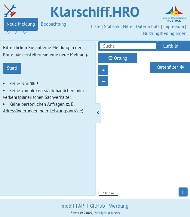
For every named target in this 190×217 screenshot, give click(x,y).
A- (8, 32)
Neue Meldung (21, 24)
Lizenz (114, 212)
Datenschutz (148, 26)
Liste (95, 26)
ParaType (100, 212)
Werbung (118, 206)
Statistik (111, 26)
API (82, 206)
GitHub (97, 206)
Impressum (173, 26)
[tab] (170, 67)
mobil (68, 206)
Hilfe (127, 26)
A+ (25, 32)
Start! (12, 68)
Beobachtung (53, 24)
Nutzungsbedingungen (164, 33)
